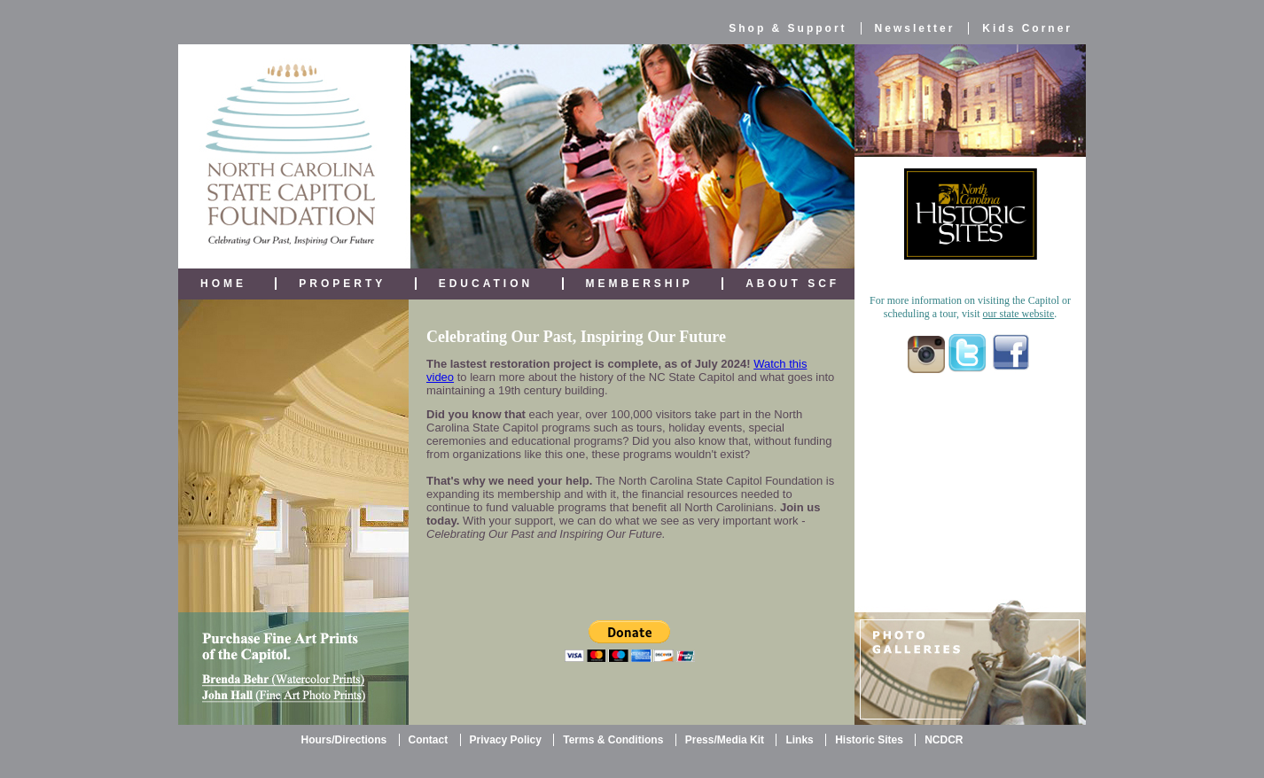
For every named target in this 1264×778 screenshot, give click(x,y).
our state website (1019, 313)
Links (799, 740)
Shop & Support (788, 28)
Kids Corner (1027, 28)
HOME (223, 283)
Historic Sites (869, 740)
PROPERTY (342, 283)
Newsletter (915, 28)
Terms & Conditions (613, 740)
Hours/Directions (343, 740)
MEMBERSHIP (639, 283)
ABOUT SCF (792, 283)
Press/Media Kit (724, 740)
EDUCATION (486, 283)
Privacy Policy (506, 740)
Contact (429, 740)
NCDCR (944, 740)
